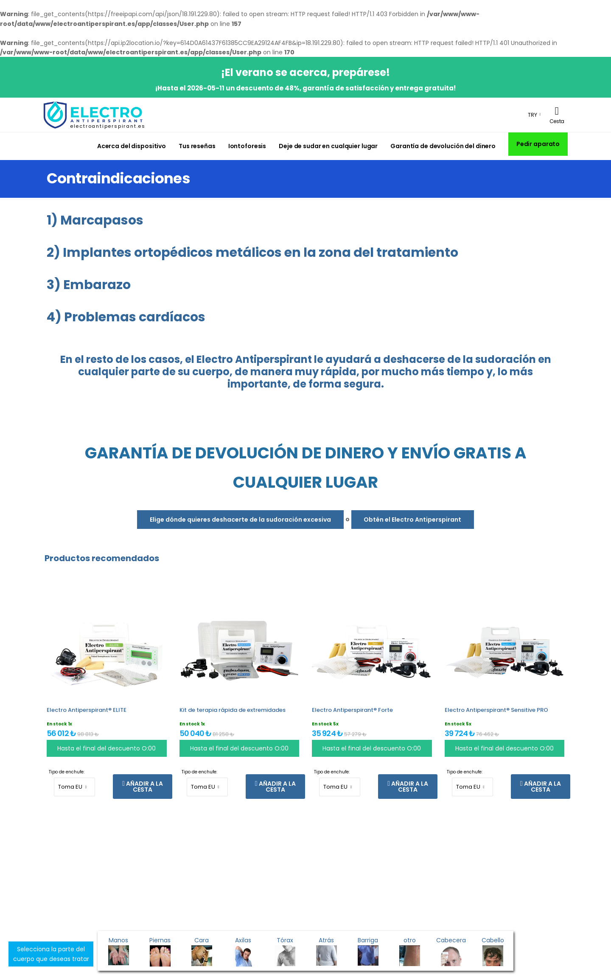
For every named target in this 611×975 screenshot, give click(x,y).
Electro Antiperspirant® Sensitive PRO (496, 710)
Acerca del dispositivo (131, 146)
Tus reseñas (197, 146)
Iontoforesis (247, 146)
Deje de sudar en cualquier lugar (328, 146)
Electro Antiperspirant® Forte (352, 710)
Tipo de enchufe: (66, 772)
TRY (532, 114)
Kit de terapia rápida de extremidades (232, 710)
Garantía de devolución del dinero (443, 146)
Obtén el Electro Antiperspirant (412, 519)
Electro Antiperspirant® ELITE (86, 710)
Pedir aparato (538, 144)
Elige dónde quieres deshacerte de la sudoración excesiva (240, 519)
